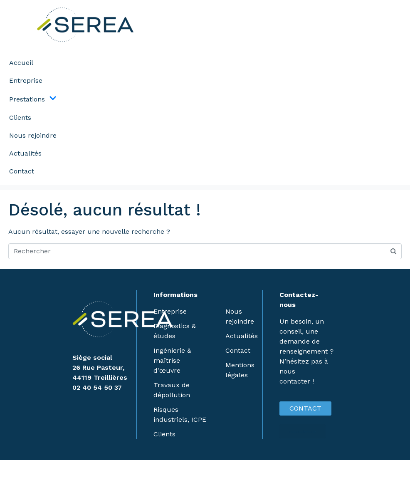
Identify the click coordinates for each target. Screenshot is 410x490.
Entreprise (25, 80)
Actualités (25, 153)
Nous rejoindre (33, 135)
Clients (20, 117)
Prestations (33, 99)
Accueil (21, 63)
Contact (21, 171)
